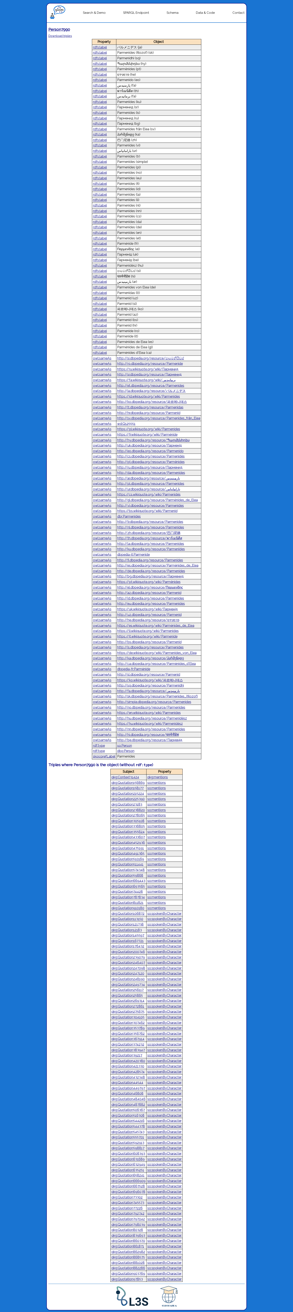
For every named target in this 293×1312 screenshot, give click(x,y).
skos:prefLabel (104, 756)
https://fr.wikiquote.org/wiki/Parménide (147, 435)
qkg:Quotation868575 (128, 1257)
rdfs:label (100, 47)
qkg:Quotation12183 (126, 930)
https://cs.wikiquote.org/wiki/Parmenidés (149, 494)
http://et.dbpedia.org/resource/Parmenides (150, 385)
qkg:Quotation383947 (128, 1050)
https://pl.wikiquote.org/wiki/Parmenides (148, 429)
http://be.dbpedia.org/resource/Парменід (149, 740)
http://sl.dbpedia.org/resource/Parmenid (148, 675)
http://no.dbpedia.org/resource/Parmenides (151, 707)
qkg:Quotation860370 (128, 1241)
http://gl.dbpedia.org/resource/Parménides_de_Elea (157, 500)
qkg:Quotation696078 (128, 1192)
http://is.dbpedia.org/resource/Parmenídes (150, 647)
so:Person (124, 745)
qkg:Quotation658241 (127, 1175)
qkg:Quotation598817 (127, 1148)
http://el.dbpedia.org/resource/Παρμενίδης (150, 587)
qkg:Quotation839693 (128, 1235)
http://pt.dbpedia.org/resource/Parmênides (151, 462)
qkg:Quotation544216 (127, 1121)
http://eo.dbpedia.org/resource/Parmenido (150, 451)
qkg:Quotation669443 (128, 881)
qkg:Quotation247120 (127, 973)
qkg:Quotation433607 (128, 837)
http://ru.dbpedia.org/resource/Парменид (149, 467)
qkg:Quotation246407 (128, 963)
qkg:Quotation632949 (128, 1164)
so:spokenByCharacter (164, 913)
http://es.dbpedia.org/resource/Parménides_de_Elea (157, 565)
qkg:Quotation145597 (127, 935)
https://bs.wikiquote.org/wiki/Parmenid (147, 511)
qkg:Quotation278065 (128, 815)
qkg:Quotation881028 (128, 1263)
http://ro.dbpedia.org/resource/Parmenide (150, 364)
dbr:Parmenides (129, 516)
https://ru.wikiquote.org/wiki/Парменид (147, 369)
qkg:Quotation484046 (128, 1099)
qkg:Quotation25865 (127, 995)
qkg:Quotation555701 (127, 1137)
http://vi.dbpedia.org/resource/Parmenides (150, 505)
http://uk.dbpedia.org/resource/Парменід (149, 445)
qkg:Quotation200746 (128, 952)
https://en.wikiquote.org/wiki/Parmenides (149, 713)
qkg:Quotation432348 (128, 1077)
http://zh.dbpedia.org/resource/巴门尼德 (148, 533)
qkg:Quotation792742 (127, 1213)
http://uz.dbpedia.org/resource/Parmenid (149, 615)
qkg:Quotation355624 (128, 832)
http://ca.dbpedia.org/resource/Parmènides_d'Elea (156, 664)
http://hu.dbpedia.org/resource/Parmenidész (152, 718)
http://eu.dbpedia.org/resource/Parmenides (151, 604)
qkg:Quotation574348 (128, 870)
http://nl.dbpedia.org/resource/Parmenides (150, 527)
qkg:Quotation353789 (128, 1028)
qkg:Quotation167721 (127, 941)
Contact (238, 13)
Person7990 (59, 29)
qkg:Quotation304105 (127, 1017)
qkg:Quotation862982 (128, 1252)
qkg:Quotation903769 (128, 1273)
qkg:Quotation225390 (128, 799)
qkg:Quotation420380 (128, 1061)
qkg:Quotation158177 (127, 788)
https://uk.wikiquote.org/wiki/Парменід (147, 609)
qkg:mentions (157, 777)
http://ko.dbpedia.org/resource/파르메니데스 (152, 402)
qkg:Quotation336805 (128, 826)
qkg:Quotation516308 (127, 1115)
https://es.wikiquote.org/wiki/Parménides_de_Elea (155, 625)
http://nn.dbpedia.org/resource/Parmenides (151, 729)
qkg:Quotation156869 (128, 783)
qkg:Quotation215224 (127, 793)
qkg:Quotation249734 (128, 984)
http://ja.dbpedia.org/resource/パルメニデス (151, 391)
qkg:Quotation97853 (127, 1279)
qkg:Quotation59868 (127, 875)
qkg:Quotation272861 (127, 1006)
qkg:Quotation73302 (127, 1197)
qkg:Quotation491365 (127, 853)
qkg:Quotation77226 (127, 1208)
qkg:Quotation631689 (128, 1159)
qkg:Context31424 (125, 777)
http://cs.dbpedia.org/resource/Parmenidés (151, 456)
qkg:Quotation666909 (128, 1181)
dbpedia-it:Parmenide (133, 555)
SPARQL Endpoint (136, 13)
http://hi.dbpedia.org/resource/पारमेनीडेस (148, 735)
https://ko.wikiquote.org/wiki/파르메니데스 (150, 680)
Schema (173, 13)
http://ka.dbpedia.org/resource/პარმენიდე (150, 658)
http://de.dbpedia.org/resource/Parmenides (151, 571)
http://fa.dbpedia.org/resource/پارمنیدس (148, 691)
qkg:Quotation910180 (127, 908)
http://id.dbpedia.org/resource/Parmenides (150, 598)
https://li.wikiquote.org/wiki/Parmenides (148, 631)
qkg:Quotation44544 (127, 1083)
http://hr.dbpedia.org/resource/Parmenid (148, 413)
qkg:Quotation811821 (127, 903)
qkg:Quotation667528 (128, 1186)
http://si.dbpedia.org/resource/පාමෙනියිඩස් (150, 358)
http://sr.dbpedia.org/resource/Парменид (149, 374)
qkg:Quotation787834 (128, 897)
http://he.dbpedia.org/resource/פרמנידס (148, 620)
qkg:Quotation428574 (128, 1072)
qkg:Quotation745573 (127, 1203)
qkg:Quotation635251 (127, 1170)
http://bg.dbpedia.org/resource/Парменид (150, 576)
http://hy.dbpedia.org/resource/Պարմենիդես (153, 440)
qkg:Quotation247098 (128, 968)
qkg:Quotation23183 (126, 804)
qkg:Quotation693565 (128, 886)
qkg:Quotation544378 (128, 1126)
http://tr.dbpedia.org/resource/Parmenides (150, 522)
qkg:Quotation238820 (128, 810)
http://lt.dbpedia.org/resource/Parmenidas (150, 407)
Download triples (60, 36)
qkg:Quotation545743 (127, 1132)
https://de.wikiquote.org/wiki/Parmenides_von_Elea (157, 653)
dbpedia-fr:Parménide (133, 669)
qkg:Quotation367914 (127, 1039)
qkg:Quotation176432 (127, 946)
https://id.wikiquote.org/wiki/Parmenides (148, 396)
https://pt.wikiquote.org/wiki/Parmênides (149, 582)
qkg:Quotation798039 (128, 1224)
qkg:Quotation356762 (128, 1033)
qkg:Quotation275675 (127, 1012)
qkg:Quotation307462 (128, 1023)
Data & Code (205, 13)
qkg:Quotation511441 (127, 864)
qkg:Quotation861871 (127, 1246)
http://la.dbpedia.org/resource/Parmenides (150, 544)
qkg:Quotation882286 (128, 1268)
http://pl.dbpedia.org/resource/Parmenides (150, 484)
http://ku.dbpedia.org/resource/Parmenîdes (151, 549)
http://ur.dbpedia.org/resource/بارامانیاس (148, 489)
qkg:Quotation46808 (127, 1093)
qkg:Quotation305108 (127, 821)
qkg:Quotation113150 (127, 919)
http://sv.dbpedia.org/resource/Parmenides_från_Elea (158, 418)
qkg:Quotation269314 (127, 1001)
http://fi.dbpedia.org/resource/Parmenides (150, 560)
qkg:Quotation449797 (128, 1088)
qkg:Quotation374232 (127, 1044)
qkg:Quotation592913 (127, 1143)
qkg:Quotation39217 (126, 1055)
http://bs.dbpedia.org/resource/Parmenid (149, 642)
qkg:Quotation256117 (127, 990)
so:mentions (156, 783)
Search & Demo (94, 13)
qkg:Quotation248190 (128, 979)
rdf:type (99, 745)
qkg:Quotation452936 (128, 843)
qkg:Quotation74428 (127, 892)
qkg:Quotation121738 (127, 924)
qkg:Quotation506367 (128, 1110)
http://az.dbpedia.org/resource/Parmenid (149, 593)
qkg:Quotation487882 (128, 1104)
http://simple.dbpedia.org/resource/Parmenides (154, 702)
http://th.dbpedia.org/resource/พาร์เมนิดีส (149, 538)
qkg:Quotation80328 (127, 1230)
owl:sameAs (102, 358)
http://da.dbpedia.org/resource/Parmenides (151, 473)
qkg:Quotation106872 (127, 913)
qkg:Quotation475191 (127, 848)
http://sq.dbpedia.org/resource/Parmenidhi (150, 685)
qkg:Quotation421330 (127, 1066)
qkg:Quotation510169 (127, 859)
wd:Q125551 (126, 424)
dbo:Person (125, 751)
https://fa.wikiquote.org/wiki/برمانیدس (146, 380)
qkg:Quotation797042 (128, 1219)
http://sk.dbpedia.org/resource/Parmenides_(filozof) (157, 696)
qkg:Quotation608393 (128, 1153)
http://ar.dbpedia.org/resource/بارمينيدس (148, 478)
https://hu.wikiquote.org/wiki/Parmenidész (150, 724)
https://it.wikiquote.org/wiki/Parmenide (147, 636)
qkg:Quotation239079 (128, 957)
